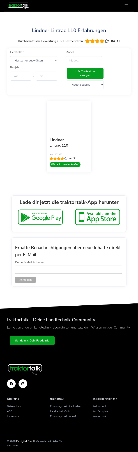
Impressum (13, 416)
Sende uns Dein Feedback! (32, 341)
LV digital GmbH (25, 441)
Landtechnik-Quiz (60, 411)
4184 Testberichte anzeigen (85, 73)
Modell (70, 52)
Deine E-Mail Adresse (29, 262)
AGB (9, 411)
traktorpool (99, 406)
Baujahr (15, 67)
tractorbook (99, 416)
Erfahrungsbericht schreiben (65, 406)
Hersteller (17, 52)
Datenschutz (14, 406)
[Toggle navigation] (126, 6)
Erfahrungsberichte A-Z (63, 416)
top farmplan (100, 411)
